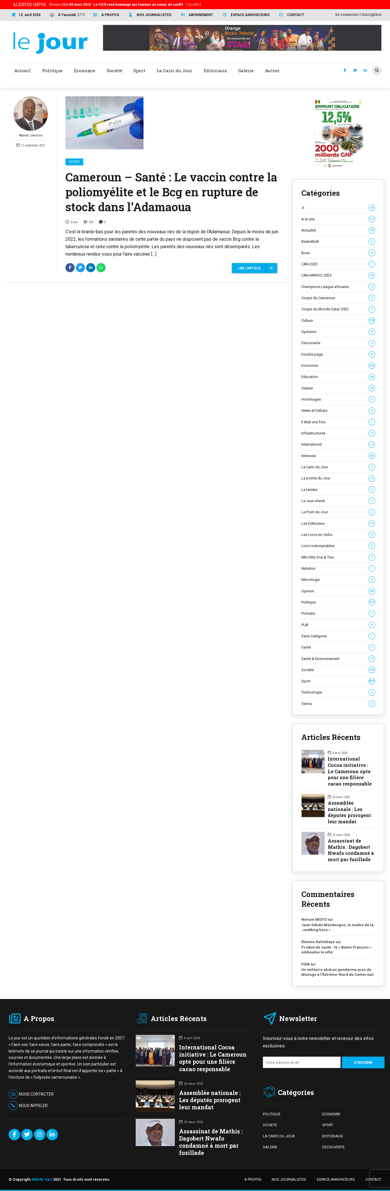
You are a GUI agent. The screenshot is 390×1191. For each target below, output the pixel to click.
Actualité (338, 230)
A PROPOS (252, 1179)
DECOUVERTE (333, 1147)
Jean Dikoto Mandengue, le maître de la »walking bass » (337, 927)
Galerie (338, 388)
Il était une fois (338, 422)
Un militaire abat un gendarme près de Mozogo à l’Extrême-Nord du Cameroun (338, 972)
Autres (272, 70)
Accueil (22, 70)
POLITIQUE (271, 1114)
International (338, 444)
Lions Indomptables (338, 546)
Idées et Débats (338, 410)
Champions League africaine (338, 286)
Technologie (338, 692)
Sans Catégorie (338, 636)
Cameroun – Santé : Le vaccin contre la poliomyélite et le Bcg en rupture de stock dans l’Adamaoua (171, 191)
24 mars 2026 (125, 4)
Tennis (338, 703)
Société (74, 162)
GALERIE (270, 1147)
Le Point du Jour (338, 512)
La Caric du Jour (338, 467)
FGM (305, 964)
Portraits (338, 613)
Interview (338, 456)
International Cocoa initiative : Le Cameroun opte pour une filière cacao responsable (350, 771)
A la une (338, 219)
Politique (338, 602)
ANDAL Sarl (41, 1179)
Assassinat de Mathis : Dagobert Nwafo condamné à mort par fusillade (351, 850)
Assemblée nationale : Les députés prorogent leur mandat (349, 812)
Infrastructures (338, 433)
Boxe (338, 253)
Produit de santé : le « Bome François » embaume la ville (336, 950)
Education (338, 376)
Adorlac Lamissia (30, 116)
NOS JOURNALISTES (289, 1179)
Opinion (338, 591)
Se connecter (347, 14)
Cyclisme (338, 331)
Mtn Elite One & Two (338, 557)
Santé (338, 647)
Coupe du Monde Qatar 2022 (338, 309)
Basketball (338, 241)
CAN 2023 (338, 264)
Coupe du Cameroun (338, 298)
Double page (338, 354)
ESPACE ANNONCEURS (336, 1179)
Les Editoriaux (338, 523)
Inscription (371, 14)
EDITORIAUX (332, 1136)
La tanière (338, 489)
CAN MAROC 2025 (338, 275)
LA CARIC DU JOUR (279, 1136)
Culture (338, 320)
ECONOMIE (331, 1114)
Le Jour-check (338, 501)
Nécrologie (338, 579)
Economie (338, 365)
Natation (338, 568)
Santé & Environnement (338, 658)
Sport (338, 681)
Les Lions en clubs (338, 534)
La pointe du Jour (338, 478)
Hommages (338, 399)
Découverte (338, 343)
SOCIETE (270, 1125)
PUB (338, 625)
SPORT (327, 1125)
